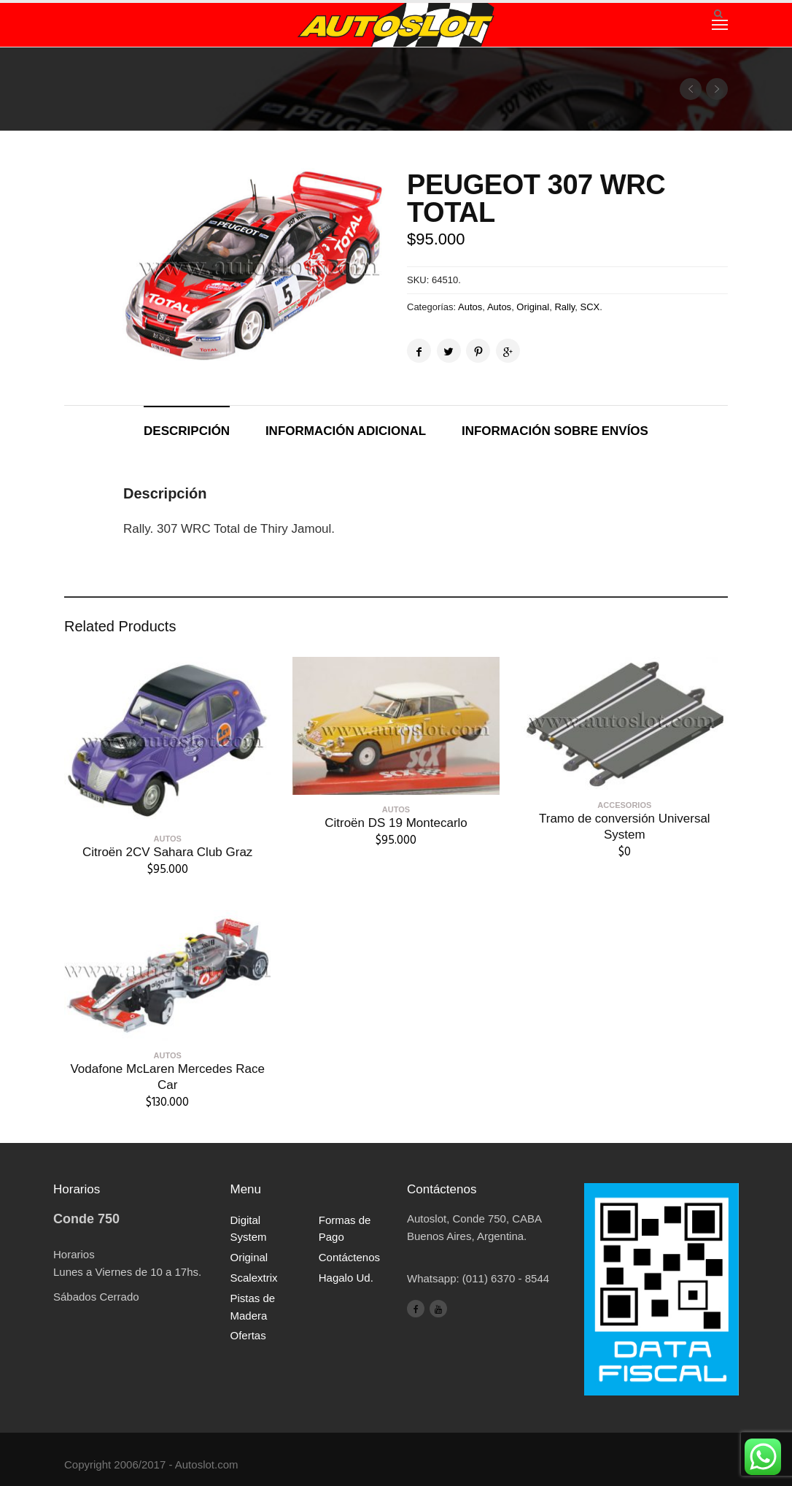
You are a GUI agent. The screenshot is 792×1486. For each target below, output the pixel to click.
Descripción (187, 431)
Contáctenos (349, 1257)
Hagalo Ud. (346, 1277)
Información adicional (345, 431)
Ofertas (248, 1335)
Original (532, 306)
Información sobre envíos (555, 431)
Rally (564, 306)
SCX (590, 306)
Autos (470, 306)
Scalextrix (254, 1277)
